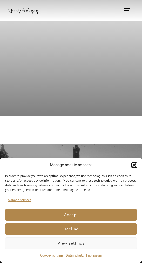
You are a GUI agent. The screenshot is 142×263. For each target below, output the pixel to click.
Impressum (94, 255)
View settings (71, 243)
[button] (134, 165)
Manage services (19, 200)
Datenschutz (75, 255)
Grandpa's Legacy (23, 10)
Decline (71, 229)
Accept (71, 215)
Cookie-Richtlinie (51, 255)
